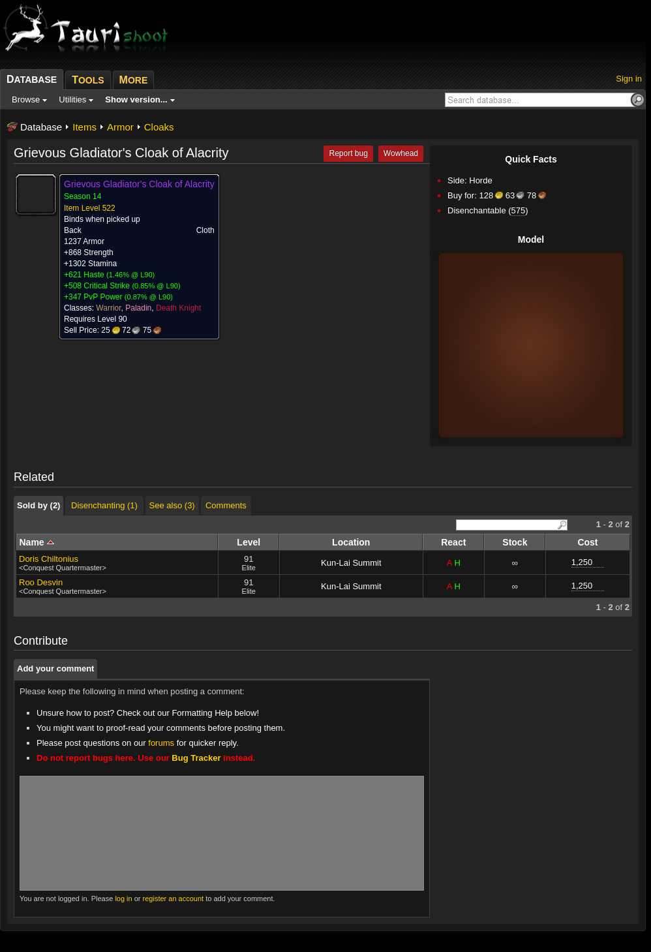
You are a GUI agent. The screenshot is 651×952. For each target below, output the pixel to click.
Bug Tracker (196, 758)
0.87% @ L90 (149, 297)
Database (41, 126)
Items (84, 126)
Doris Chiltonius (48, 559)
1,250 (582, 562)
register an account (173, 898)
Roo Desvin (41, 582)
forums (161, 743)
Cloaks (159, 126)
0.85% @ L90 (156, 286)
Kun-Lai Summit (351, 563)
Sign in (629, 79)
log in (123, 898)
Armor (120, 126)
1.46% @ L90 (131, 275)
